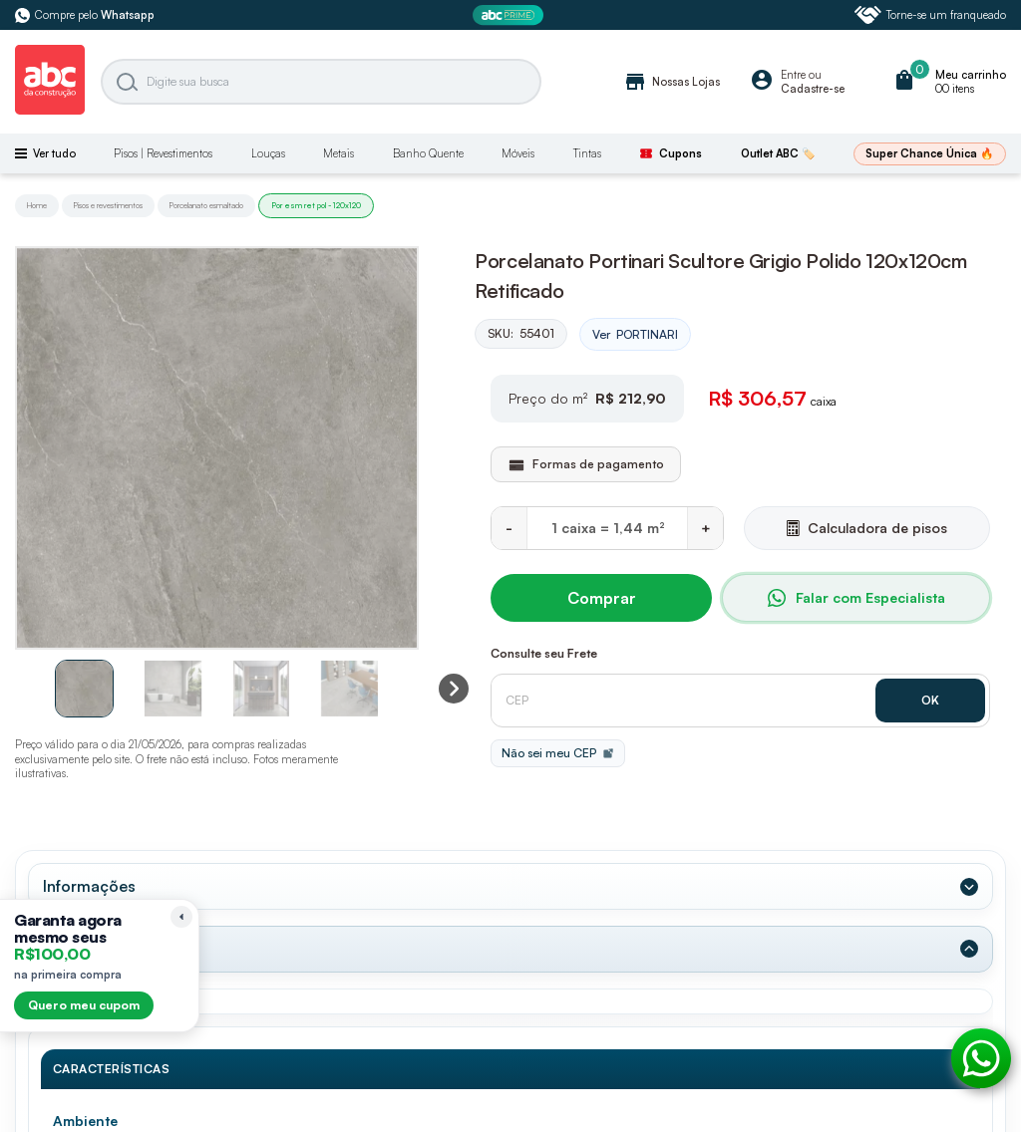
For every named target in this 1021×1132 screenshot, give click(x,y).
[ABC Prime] (510, 15)
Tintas (587, 153)
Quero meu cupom (84, 1004)
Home (37, 205)
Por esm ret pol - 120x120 (316, 205)
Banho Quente (428, 153)
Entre (793, 75)
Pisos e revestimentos (108, 205)
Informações (89, 886)
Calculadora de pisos (867, 527)
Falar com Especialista (856, 598)
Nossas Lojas (671, 82)
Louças (268, 153)
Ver (635, 335)
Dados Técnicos (102, 949)
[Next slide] (454, 689)
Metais (338, 153)
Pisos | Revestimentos (163, 153)
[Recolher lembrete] (181, 917)
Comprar (601, 598)
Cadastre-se (813, 89)
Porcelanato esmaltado (206, 205)
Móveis (518, 153)
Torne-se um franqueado (930, 15)
